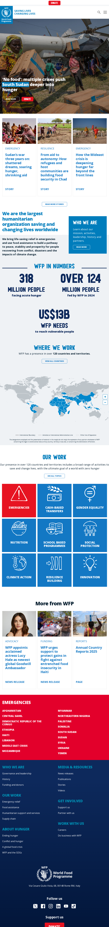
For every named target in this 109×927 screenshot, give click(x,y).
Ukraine (63, 748)
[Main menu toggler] (105, 12)
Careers (62, 829)
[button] (105, 396)
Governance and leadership (16, 773)
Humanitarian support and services (21, 813)
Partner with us (66, 813)
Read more (11, 99)
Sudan (62, 737)
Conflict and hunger (12, 841)
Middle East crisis (15, 745)
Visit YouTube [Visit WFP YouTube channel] (66, 906)
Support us (64, 807)
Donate (54, 3)
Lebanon (8, 740)
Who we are (13, 767)
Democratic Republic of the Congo (21, 723)
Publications (64, 779)
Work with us (71, 823)
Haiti (5, 735)
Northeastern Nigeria (74, 716)
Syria (61, 742)
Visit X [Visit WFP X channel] (35, 906)
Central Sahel (12, 716)
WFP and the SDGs (12, 852)
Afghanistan (11, 710)
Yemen (62, 753)
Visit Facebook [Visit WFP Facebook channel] (43, 906)
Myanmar (65, 710)
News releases (65, 773)
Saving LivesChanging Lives (24, 12)
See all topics (54, 476)
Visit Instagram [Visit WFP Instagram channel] (51, 906)
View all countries (54, 361)
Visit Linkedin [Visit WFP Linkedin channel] (58, 906)
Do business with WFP (69, 835)
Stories (61, 784)
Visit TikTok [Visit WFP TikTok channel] (74, 906)
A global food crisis (12, 846)
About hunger (15, 829)
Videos (61, 790)
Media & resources (75, 767)
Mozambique (11, 751)
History (6, 779)
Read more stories (54, 204)
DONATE (27, 99)
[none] (54, 66)
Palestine (64, 721)
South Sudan (67, 732)
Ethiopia (8, 729)
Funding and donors (13, 784)
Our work (11, 795)
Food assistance (10, 807)
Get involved (70, 801)
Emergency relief (11, 801)
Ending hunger (10, 835)
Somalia (64, 726)
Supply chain (9, 818)
